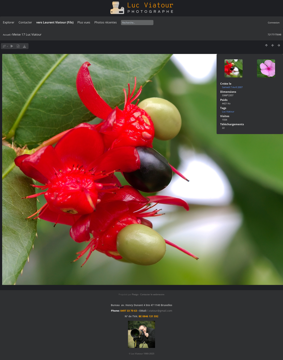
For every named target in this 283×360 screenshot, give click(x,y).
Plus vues (83, 22)
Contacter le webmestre (152, 294)
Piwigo (135, 294)
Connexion (274, 22)
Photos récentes (105, 22)
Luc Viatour (228, 111)
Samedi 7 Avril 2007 (232, 87)
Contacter (25, 22)
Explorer (8, 22)
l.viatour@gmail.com (159, 310)
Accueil (6, 34)
